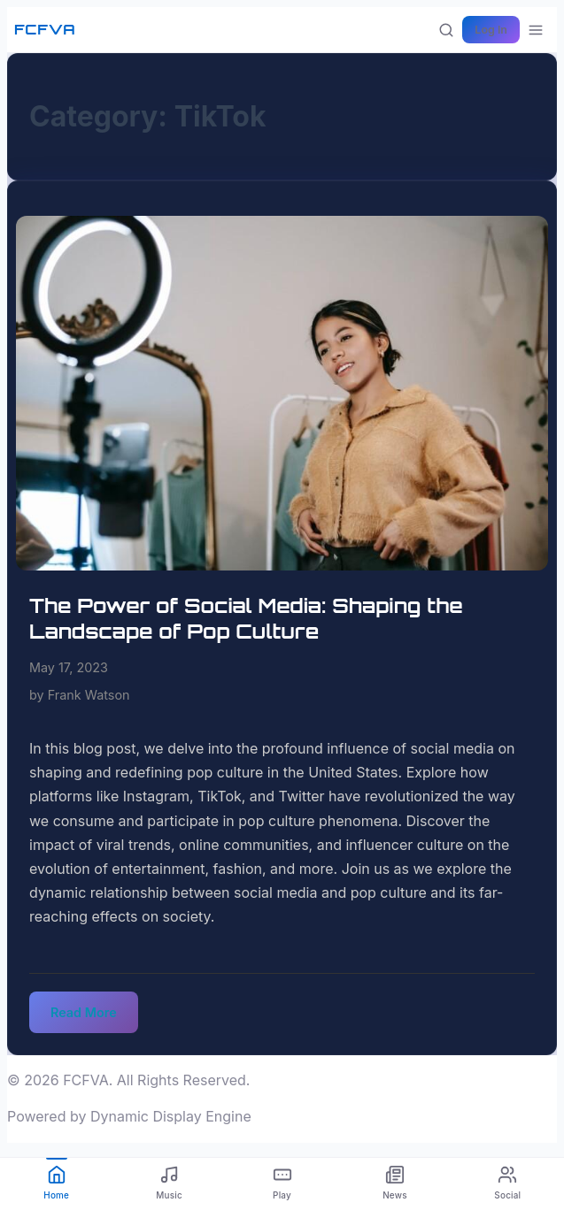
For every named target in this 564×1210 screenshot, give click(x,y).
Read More (83, 1012)
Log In (491, 29)
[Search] (446, 30)
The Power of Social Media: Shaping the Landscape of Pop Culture (246, 618)
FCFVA (44, 29)
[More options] (536, 30)
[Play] (282, 1184)
